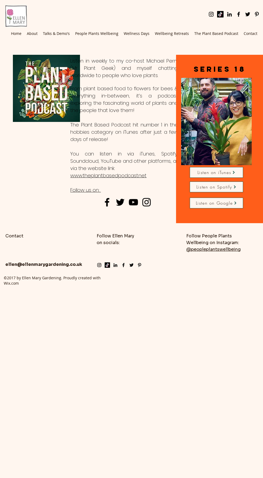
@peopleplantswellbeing (213, 249)
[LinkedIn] (229, 14)
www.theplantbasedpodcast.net (108, 175)
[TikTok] (220, 14)
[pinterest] (257, 14)
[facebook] (238, 14)
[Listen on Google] (216, 203)
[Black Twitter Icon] (120, 202)
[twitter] (247, 14)
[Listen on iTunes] (216, 172)
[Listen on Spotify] (216, 187)
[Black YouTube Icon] (133, 202)
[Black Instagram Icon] (146, 202)
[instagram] (211, 14)
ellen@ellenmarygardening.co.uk (43, 264)
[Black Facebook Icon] (107, 202)
